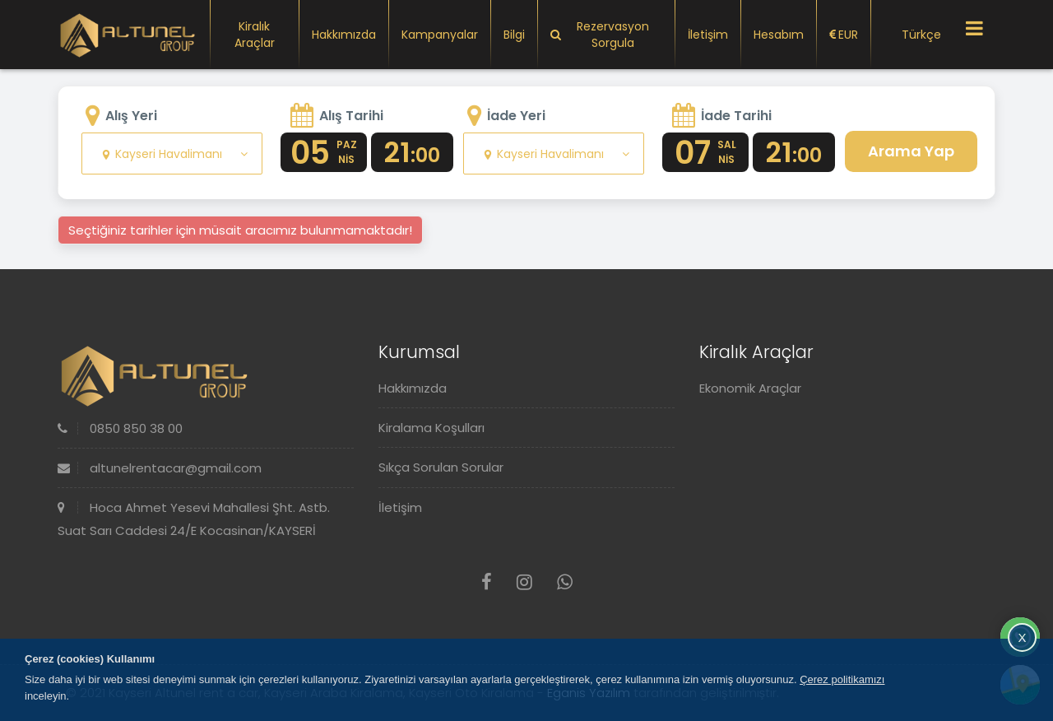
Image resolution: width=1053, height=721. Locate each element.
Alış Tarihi (351, 115)
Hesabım (779, 34)
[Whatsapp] (564, 582)
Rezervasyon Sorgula (599, 34)
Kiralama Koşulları (431, 427)
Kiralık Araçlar (254, 34)
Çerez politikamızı (842, 679)
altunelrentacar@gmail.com (160, 468)
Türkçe (912, 34)
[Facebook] (487, 582)
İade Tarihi (736, 115)
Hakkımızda (344, 34)
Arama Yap (911, 151)
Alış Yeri (131, 115)
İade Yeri (516, 115)
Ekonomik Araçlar (750, 388)
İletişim (708, 34)
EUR (843, 34)
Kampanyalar (439, 34)
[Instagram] (524, 582)
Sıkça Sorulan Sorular (440, 467)
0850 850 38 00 (120, 428)
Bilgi (514, 34)
